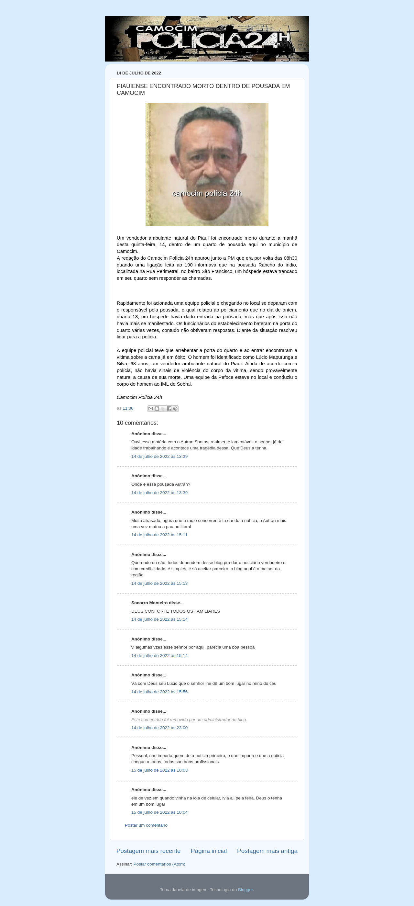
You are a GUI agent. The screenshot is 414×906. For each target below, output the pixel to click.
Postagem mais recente (148, 850)
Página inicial (209, 850)
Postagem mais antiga (267, 850)
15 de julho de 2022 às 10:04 (159, 812)
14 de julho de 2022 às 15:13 (159, 583)
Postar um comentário (146, 825)
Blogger (245, 889)
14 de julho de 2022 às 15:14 (159, 619)
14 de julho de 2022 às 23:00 (159, 727)
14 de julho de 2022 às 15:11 (159, 534)
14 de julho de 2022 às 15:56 (159, 691)
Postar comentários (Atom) (160, 864)
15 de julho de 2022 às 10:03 (159, 770)
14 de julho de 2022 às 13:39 (159, 456)
